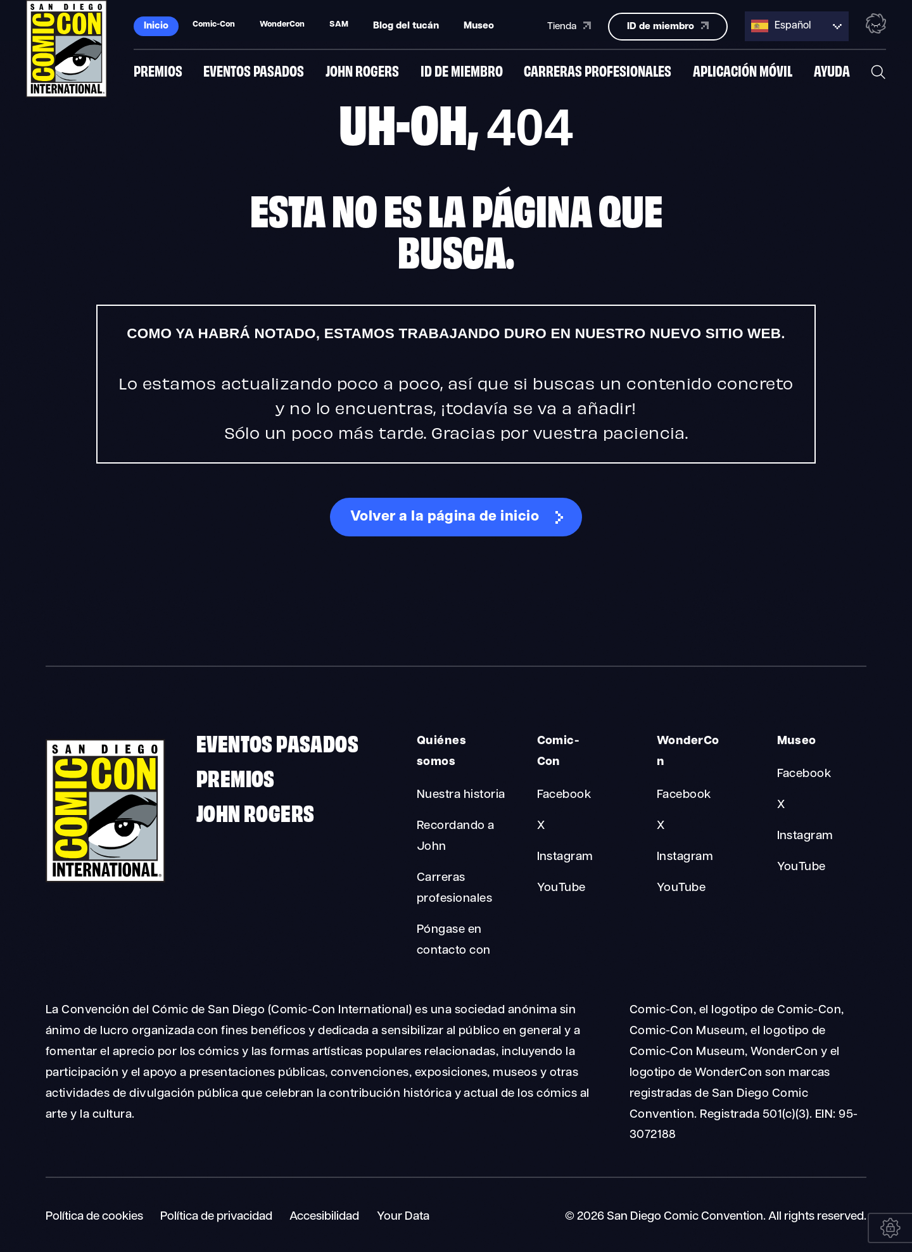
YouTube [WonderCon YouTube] (681, 888)
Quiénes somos (441, 751)
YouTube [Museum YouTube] (801, 867)
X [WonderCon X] (660, 826)
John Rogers (362, 71)
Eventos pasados (253, 71)
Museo (479, 25)
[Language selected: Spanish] (797, 26)
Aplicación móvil (742, 71)
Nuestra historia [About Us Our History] (461, 795)
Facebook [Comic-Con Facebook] (564, 795)
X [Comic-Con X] (541, 826)
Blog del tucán (406, 25)
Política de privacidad (216, 1217)
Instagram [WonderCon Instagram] (685, 857)
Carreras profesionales (597, 71)
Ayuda (832, 71)
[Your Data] (890, 1228)
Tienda (569, 24)
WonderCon (688, 751)
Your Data (403, 1217)
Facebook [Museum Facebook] (804, 774)
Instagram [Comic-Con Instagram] (565, 857)
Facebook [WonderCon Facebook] (684, 795)
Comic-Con (558, 751)
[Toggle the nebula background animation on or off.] (876, 24)
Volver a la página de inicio (444, 517)
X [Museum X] (781, 805)
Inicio (156, 25)
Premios (158, 71)
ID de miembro (462, 71)
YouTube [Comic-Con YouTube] (561, 888)
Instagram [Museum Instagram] (805, 836)
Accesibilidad (324, 1217)
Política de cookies (94, 1217)
